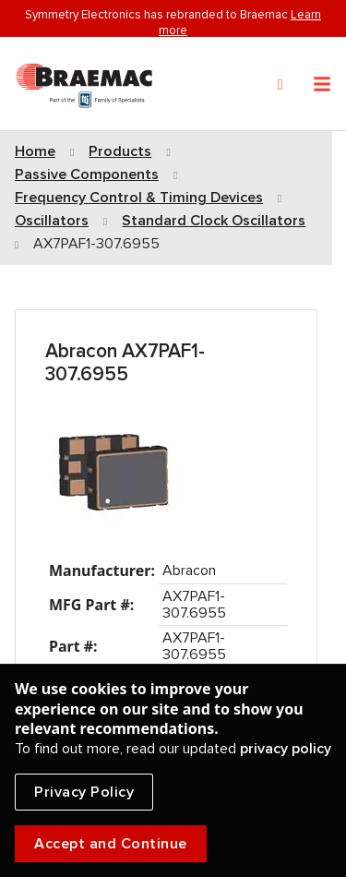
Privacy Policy (84, 792)
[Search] (280, 84)
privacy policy (285, 748)
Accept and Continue (110, 843)
